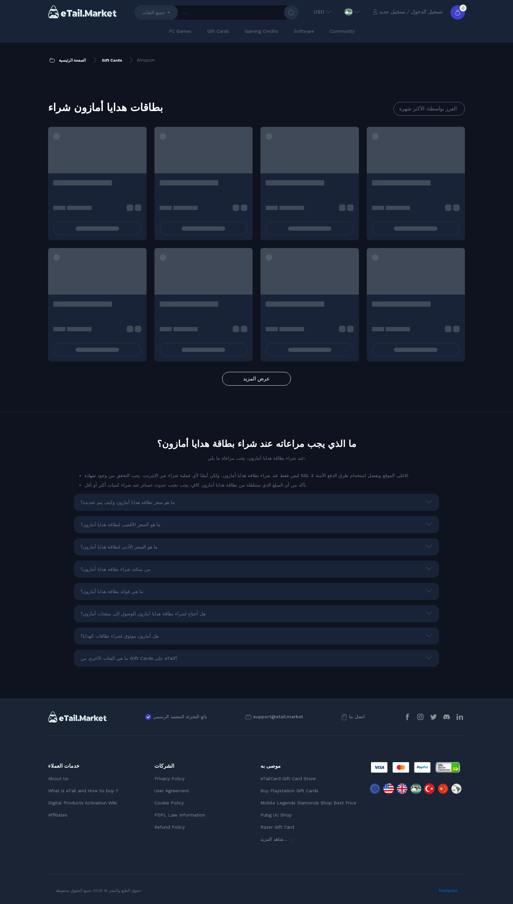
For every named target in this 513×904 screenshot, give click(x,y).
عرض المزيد (256, 378)
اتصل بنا (357, 716)
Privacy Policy (169, 778)
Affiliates (57, 814)
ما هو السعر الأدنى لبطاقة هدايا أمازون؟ (119, 546)
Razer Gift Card (277, 827)
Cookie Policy (169, 802)
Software (304, 31)
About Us (58, 778)
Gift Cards (218, 31)
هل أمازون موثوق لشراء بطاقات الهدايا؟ (119, 636)
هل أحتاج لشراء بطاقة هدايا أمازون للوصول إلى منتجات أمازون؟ (142, 613)
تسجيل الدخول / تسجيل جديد (408, 12)
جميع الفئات (153, 12)
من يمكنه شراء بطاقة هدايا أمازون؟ (115, 569)
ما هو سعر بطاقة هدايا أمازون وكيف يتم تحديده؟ (127, 502)
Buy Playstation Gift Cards (289, 790)
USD (322, 12)
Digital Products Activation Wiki (82, 802)
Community (342, 31)
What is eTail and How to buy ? (83, 790)
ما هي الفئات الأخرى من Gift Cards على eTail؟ (128, 658)
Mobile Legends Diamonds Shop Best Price (308, 802)
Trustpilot (447, 890)
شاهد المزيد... (277, 839)
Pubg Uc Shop (276, 814)
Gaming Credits (261, 31)
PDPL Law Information (179, 814)
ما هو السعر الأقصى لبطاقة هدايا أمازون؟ (120, 524)
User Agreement (171, 790)
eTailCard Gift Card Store (288, 778)
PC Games (180, 31)
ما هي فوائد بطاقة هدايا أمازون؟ (111, 591)
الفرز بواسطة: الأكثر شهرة (428, 109)
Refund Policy (169, 827)
